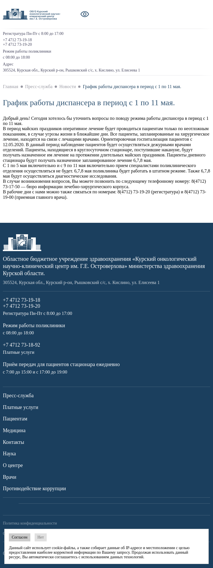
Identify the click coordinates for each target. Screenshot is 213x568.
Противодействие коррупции (34, 488)
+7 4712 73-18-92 (21, 345)
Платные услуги (20, 407)
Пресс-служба (18, 395)
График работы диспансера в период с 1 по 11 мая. (132, 86)
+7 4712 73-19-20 (17, 44)
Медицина (14, 430)
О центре (13, 465)
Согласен (19, 537)
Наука (9, 453)
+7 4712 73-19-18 (17, 40)
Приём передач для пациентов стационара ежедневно (61, 364)
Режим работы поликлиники (34, 325)
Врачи (9, 477)
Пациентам (15, 419)
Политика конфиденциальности (30, 523)
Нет (41, 537)
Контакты (13, 442)
